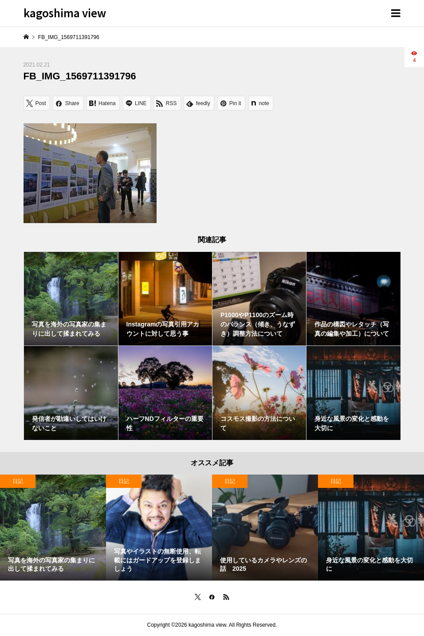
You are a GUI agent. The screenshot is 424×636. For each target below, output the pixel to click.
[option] (53, 528)
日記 (17, 481)
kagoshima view (65, 12)
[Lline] (137, 103)
